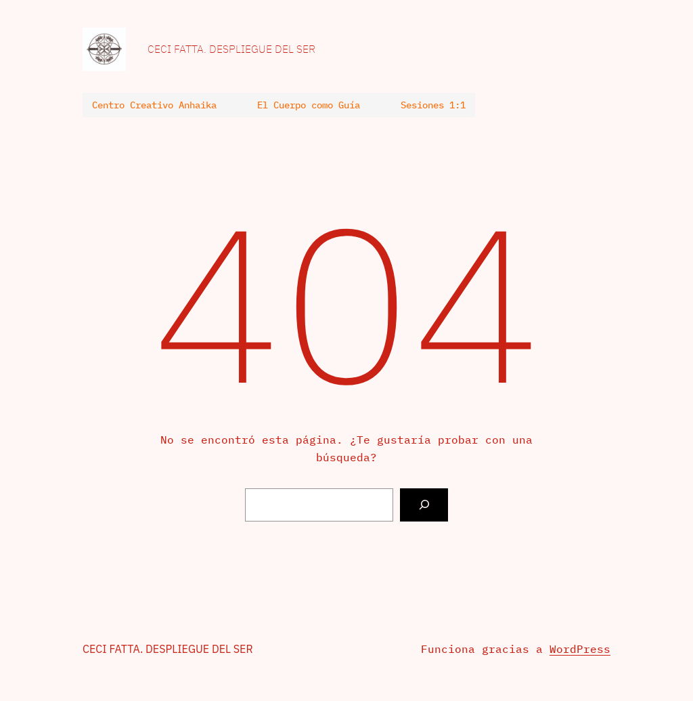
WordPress (580, 649)
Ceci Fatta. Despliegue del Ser (231, 49)
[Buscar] (424, 505)
